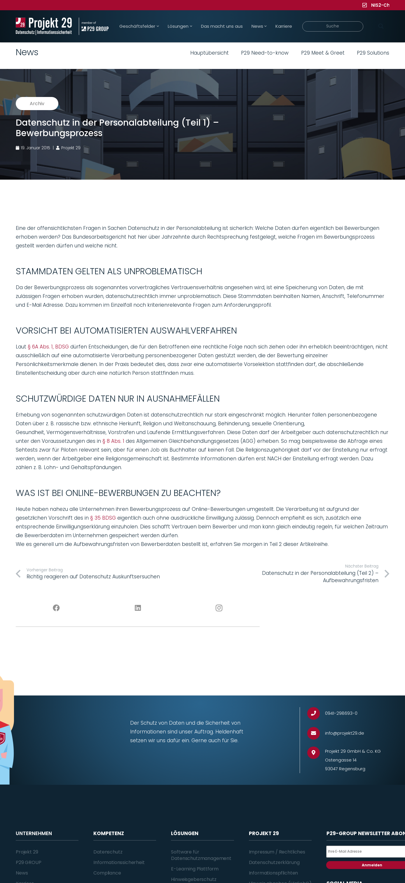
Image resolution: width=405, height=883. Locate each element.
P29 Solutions (373, 52)
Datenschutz (107, 852)
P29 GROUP (28, 862)
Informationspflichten (273, 873)
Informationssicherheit (118, 862)
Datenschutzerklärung (274, 862)
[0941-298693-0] (316, 713)
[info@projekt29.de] (316, 733)
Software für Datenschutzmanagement (201, 855)
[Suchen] (380, 26)
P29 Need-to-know (265, 52)
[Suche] (332, 26)
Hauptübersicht (209, 52)
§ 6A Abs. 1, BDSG (48, 346)
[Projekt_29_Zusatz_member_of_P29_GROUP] (93, 26)
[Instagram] (219, 608)
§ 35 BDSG (103, 517)
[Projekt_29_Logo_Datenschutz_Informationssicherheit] (44, 26)
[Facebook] (56, 608)
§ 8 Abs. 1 (113, 441)
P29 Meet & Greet (323, 52)
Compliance (107, 873)
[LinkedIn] (138, 608)
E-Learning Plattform (195, 868)
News (22, 873)
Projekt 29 (27, 852)
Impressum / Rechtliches (277, 852)
